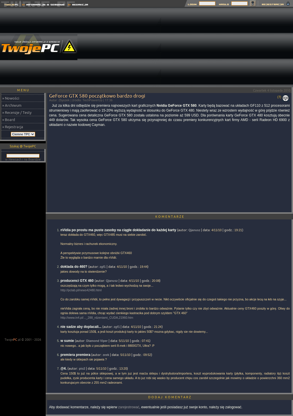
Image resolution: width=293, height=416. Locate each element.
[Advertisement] (227, 47)
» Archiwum (11, 105)
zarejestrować (128, 407)
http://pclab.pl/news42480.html (81, 290)
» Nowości (10, 98)
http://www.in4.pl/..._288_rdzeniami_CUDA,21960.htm (97, 317)
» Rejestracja (12, 127)
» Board (8, 120)
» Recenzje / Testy (16, 112)
